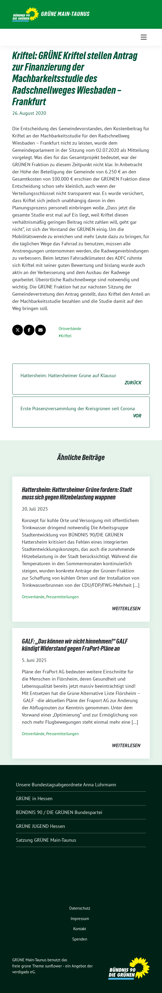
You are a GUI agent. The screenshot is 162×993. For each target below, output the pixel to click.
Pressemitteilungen (62, 596)
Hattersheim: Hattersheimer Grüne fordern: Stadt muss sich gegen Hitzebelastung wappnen (77, 493)
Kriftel (66, 335)
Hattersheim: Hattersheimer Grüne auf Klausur (81, 379)
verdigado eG (23, 971)
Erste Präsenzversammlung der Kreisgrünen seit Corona (81, 412)
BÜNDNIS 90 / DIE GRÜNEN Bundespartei (59, 812)
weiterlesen (126, 608)
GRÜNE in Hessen (34, 798)
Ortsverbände (70, 328)
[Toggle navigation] (143, 37)
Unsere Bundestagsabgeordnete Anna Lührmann (66, 785)
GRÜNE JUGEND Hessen (40, 826)
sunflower (53, 965)
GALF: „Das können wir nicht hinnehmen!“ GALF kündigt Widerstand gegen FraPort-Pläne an (75, 645)
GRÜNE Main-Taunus (65, 13)
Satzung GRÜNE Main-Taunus (46, 840)
